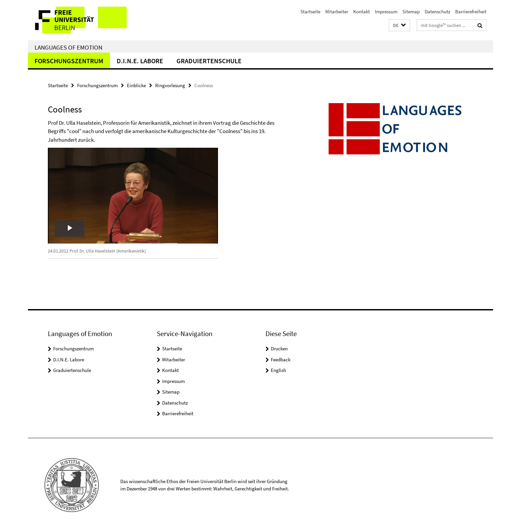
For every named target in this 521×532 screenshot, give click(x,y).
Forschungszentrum (69, 61)
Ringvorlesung (170, 85)
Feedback (280, 359)
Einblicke (136, 85)
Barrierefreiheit (470, 11)
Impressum (386, 11)
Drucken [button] (279, 348)
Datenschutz (437, 11)
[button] (399, 25)
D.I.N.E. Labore (140, 61)
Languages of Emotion (68, 47)
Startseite (310, 11)
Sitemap (411, 11)
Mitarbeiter (336, 11)
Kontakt (361, 11)
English (278, 370)
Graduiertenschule (209, 61)
